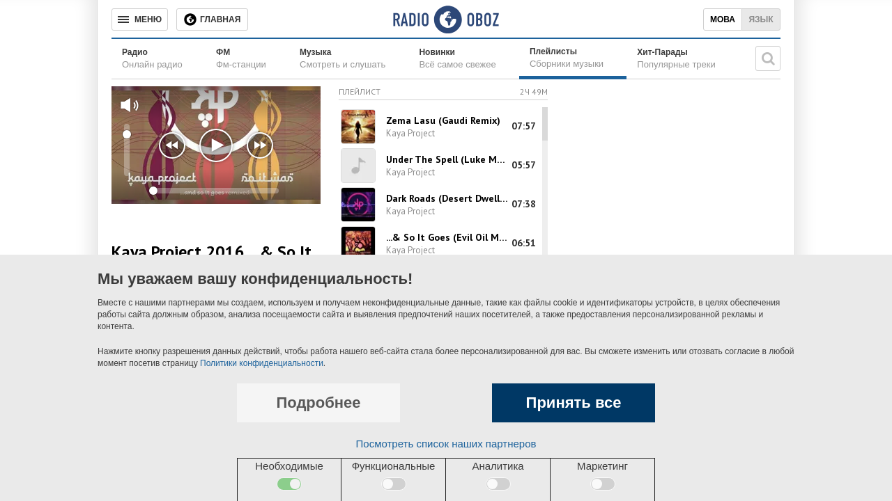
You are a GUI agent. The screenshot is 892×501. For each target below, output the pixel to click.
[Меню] (140, 19)
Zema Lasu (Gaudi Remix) (443, 120)
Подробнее (318, 402)
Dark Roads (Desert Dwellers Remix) (447, 198)
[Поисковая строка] (767, 58)
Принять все (574, 402)
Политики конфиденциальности (261, 363)
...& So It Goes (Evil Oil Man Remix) (447, 237)
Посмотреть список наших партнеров (446, 444)
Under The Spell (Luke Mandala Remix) (447, 159)
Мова (722, 19)
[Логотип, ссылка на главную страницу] (445, 19)
